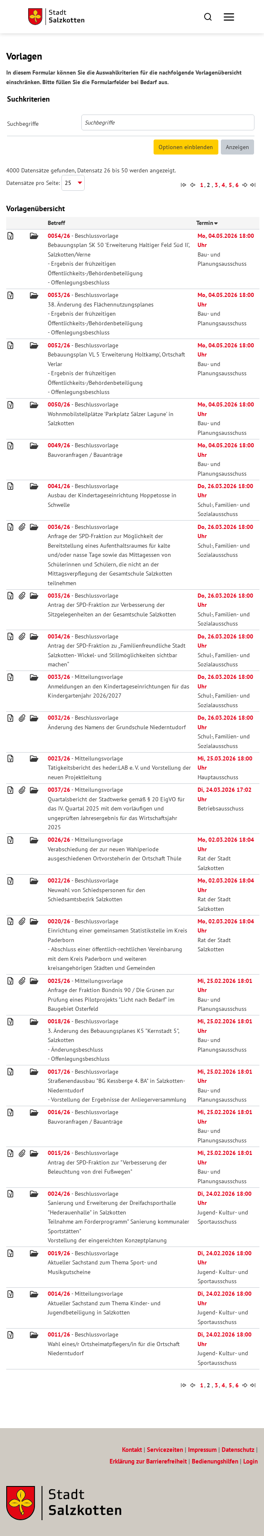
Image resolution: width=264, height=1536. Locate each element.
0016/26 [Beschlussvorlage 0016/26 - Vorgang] (59, 1112)
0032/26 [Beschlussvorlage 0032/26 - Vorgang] (59, 717)
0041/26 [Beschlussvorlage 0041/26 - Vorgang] (59, 486)
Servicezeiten (165, 1450)
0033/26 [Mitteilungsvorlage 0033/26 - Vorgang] (59, 677)
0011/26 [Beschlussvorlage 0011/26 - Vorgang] (59, 1334)
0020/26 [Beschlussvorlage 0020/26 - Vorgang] (59, 921)
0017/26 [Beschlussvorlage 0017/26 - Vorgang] (59, 1071)
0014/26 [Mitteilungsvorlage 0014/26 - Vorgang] (59, 1293)
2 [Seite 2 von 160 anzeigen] (208, 185)
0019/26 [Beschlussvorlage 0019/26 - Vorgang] (59, 1253)
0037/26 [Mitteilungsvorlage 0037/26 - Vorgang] (59, 789)
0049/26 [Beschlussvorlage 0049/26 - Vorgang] (59, 445)
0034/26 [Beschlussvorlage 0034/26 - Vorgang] (59, 636)
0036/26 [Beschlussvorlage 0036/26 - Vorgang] (59, 527)
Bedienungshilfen (215, 1461)
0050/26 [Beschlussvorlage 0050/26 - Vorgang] (59, 404)
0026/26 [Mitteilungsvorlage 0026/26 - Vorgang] (59, 839)
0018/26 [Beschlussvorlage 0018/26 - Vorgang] (59, 1021)
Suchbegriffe (23, 123)
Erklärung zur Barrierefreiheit (148, 1461)
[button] (207, 16)
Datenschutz (238, 1450)
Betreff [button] (56, 223)
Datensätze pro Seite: (33, 183)
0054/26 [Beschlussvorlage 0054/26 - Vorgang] (59, 235)
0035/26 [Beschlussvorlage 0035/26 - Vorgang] (59, 595)
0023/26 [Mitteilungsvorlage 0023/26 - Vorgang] (59, 758)
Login (250, 1461)
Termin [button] (206, 223)
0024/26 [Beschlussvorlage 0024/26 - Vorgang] (59, 1193)
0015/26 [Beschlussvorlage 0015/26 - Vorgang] (59, 1153)
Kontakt (132, 1450)
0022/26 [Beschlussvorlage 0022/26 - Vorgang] (59, 880)
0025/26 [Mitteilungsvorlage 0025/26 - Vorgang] (59, 981)
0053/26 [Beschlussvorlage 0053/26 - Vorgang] (59, 295)
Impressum (202, 1450)
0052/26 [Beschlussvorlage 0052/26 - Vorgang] (59, 345)
